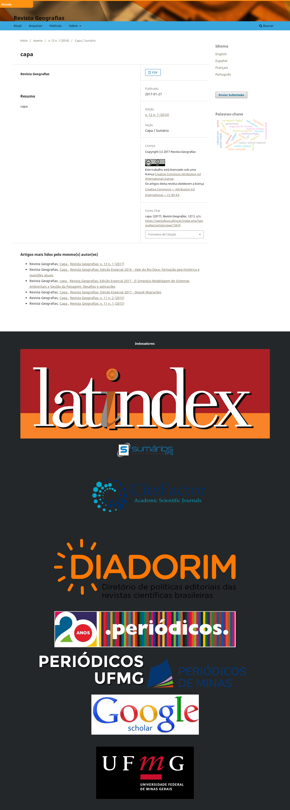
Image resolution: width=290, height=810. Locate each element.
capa (64, 281)
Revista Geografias (39, 18)
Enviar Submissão (231, 95)
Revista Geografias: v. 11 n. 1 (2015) (97, 303)
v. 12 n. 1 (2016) (58, 40)
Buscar (266, 26)
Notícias (55, 26)
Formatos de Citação (162, 234)
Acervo (38, 40)
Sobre (74, 26)
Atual (18, 26)
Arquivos (35, 26)
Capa (64, 264)
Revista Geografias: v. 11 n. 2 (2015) (97, 298)
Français (221, 67)
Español (221, 61)
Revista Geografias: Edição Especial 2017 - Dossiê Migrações (115, 292)
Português (223, 74)
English (221, 54)
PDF (154, 72)
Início (24, 40)
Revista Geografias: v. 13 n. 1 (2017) (97, 264)
